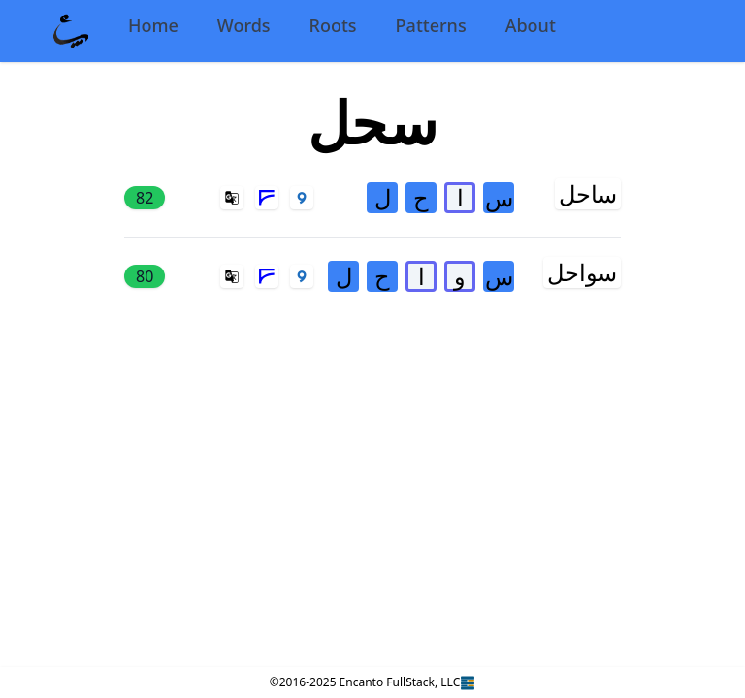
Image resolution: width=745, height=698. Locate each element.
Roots (333, 25)
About (530, 25)
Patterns (431, 25)
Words (244, 25)
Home (153, 25)
